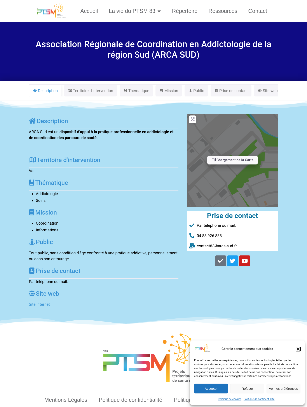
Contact (257, 11)
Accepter (211, 388)
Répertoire (184, 11)
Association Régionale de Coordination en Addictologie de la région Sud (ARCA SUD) (153, 49)
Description (48, 121)
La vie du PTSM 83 (135, 11)
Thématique (48, 182)
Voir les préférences (283, 388)
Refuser (247, 388)
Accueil (89, 11)
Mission (43, 212)
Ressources (222, 11)
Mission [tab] (168, 90)
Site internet (39, 304)
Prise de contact (54, 270)
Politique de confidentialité (259, 399)
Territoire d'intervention (64, 160)
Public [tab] (196, 90)
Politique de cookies (229, 399)
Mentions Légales (65, 400)
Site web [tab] (268, 90)
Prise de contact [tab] (231, 90)
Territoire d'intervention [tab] (90, 90)
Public (41, 242)
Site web (44, 293)
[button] (298, 349)
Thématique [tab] (136, 90)
